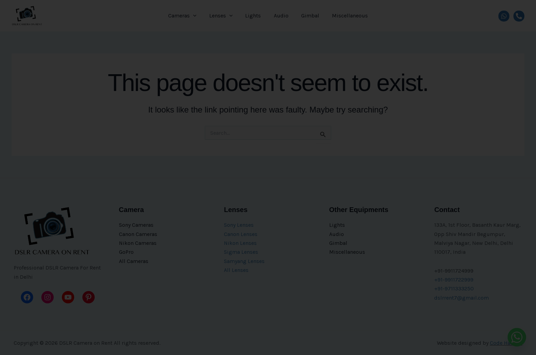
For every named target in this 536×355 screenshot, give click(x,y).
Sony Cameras (136, 225)
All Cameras (133, 261)
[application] (197, 15)
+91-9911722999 (453, 279)
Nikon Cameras (138, 243)
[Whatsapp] (517, 337)
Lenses (224, 15)
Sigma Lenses (241, 252)
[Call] (518, 15)
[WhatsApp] (503, 15)
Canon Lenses (240, 234)
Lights (254, 15)
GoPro (126, 252)
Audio (280, 15)
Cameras (187, 15)
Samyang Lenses (244, 261)
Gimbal (307, 15)
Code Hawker (506, 343)
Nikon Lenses (240, 243)
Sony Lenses (239, 225)
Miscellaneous (345, 15)
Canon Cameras (138, 234)
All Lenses (236, 270)
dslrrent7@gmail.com (461, 297)
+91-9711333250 (454, 288)
